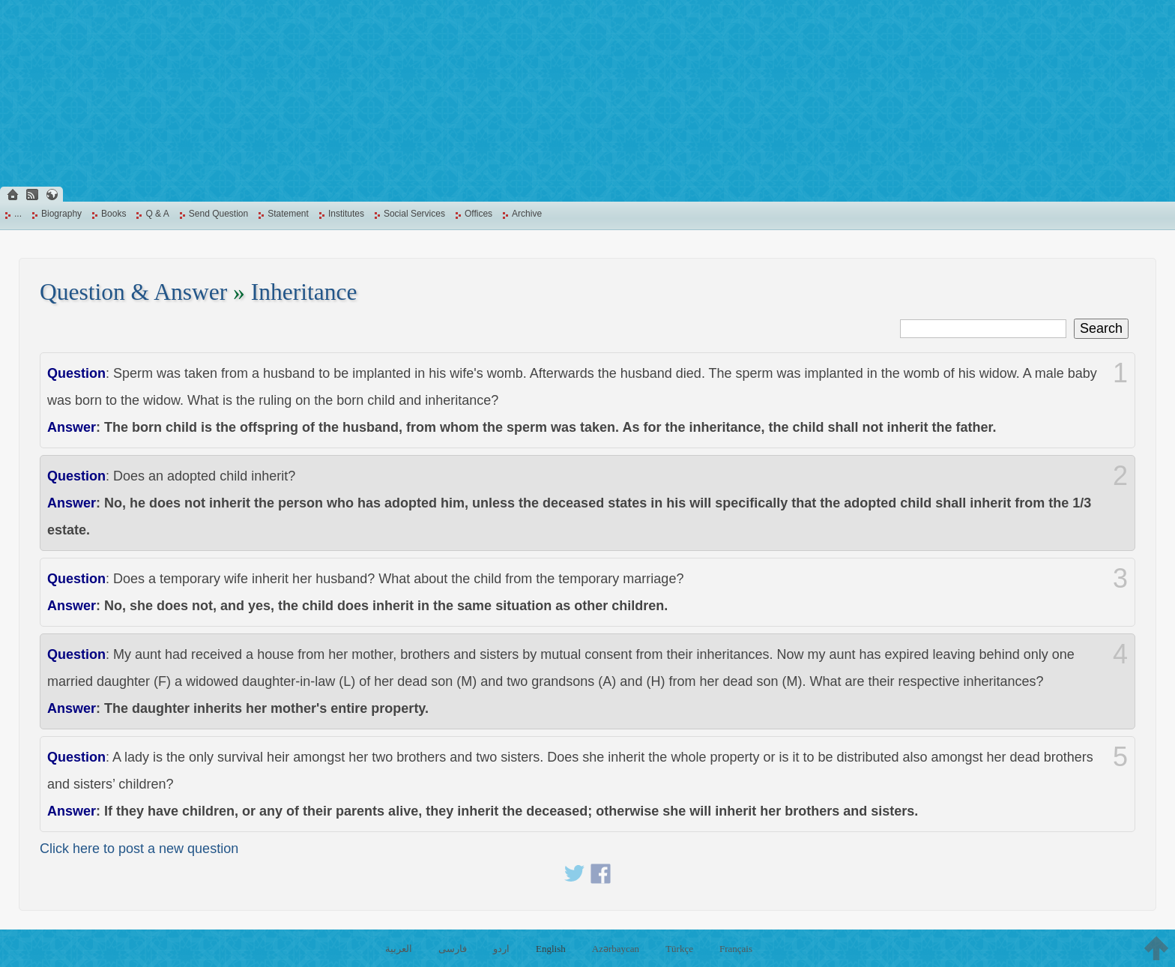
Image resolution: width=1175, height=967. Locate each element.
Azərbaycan (615, 948)
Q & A (157, 213)
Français (735, 948)
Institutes (346, 213)
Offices (478, 213)
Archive (527, 213)
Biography (61, 213)
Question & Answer (133, 292)
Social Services (414, 213)
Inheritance (304, 292)
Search (1101, 328)
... (18, 213)
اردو (501, 948)
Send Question (218, 213)
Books (113, 213)
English (551, 948)
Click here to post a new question (139, 848)
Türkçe (679, 948)
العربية (398, 948)
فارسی (452, 948)
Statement (288, 213)
